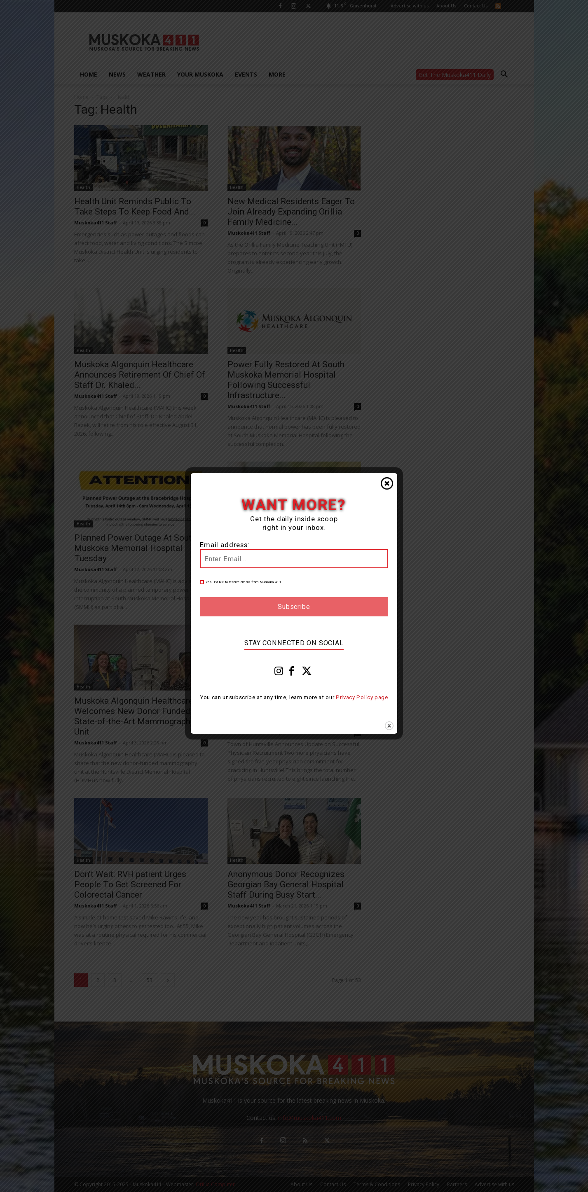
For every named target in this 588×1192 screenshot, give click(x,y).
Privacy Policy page (362, 697)
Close (387, 483)
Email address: (225, 545)
